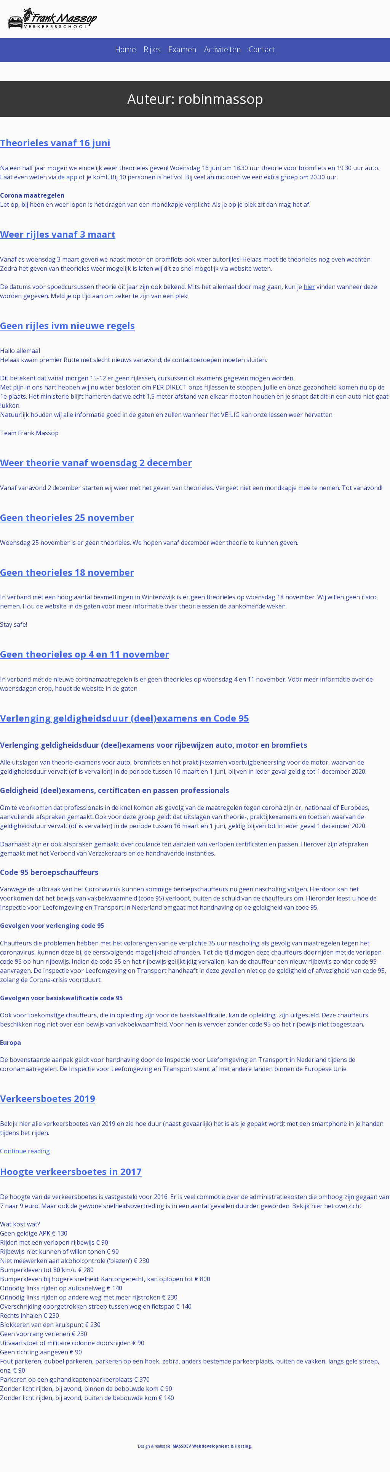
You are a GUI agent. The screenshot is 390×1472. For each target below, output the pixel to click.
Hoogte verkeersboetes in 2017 (71, 1171)
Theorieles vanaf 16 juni (55, 142)
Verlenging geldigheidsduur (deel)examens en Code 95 (124, 718)
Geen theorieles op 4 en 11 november (84, 654)
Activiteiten (222, 49)
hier (309, 287)
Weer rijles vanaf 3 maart (57, 234)
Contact (262, 49)
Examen (182, 49)
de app (67, 177)
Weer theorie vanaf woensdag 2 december (96, 462)
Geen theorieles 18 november (67, 572)
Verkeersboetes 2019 (47, 1098)
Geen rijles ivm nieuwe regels (67, 325)
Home (125, 49)
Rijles (152, 49)
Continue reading (25, 1151)
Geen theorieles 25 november (67, 517)
